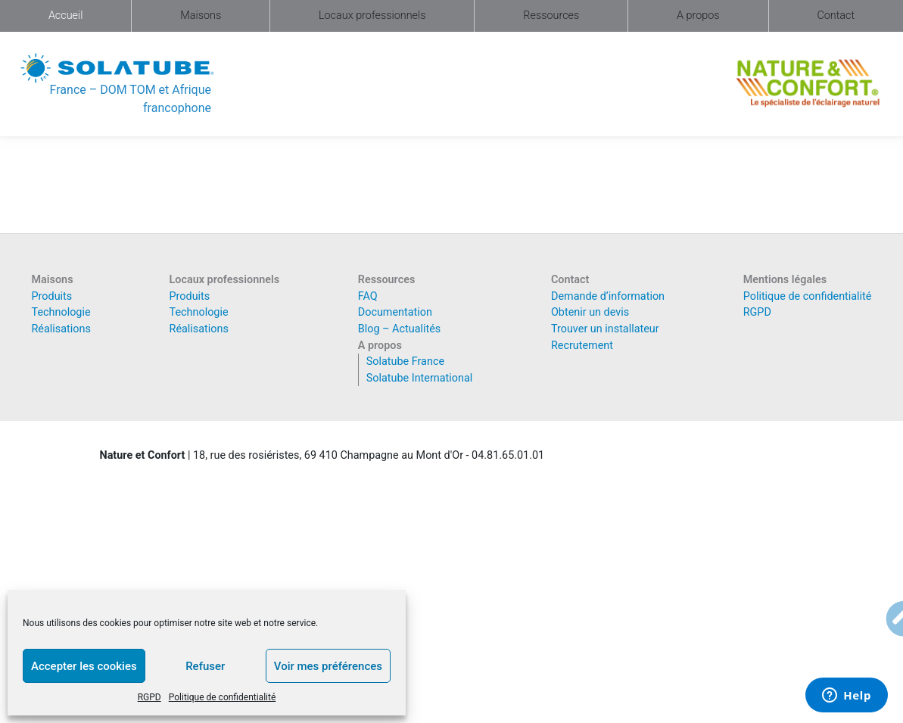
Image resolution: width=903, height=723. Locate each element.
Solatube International (419, 378)
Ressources (551, 15)
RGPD (149, 697)
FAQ (368, 296)
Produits (52, 296)
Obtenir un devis (590, 312)
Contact (836, 15)
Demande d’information (608, 296)
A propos (698, 15)
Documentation (395, 312)
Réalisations (61, 329)
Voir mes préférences (328, 666)
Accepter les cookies (84, 666)
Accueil (65, 15)
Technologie (61, 312)
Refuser (205, 666)
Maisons (200, 15)
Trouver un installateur (605, 329)
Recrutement (582, 345)
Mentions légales (785, 279)
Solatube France (405, 361)
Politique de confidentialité (222, 697)
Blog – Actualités (399, 329)
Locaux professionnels (372, 15)
